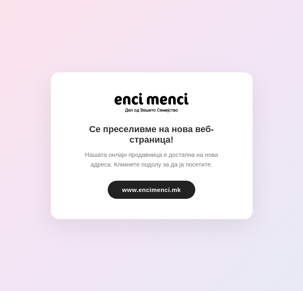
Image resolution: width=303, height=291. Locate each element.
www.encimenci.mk (151, 189)
